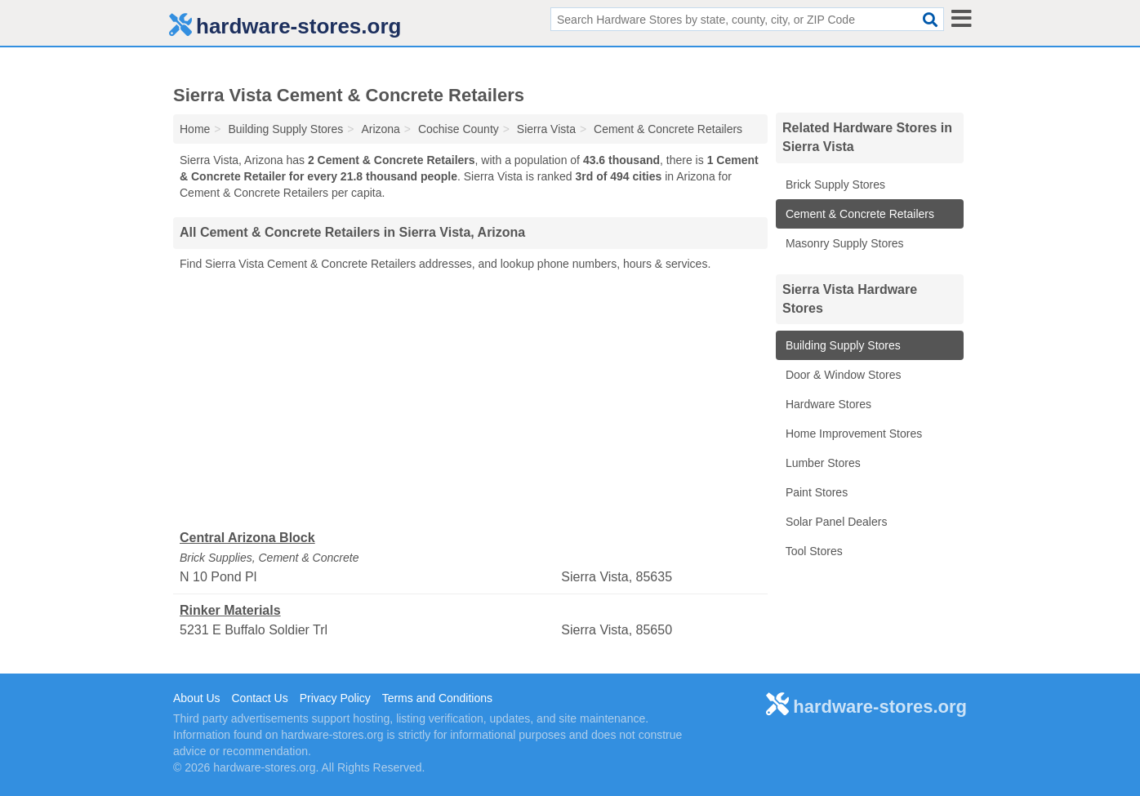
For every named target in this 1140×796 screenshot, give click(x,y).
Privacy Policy (335, 698)
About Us (196, 698)
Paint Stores (815, 492)
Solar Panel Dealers (834, 521)
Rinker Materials (230, 610)
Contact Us (259, 698)
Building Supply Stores (841, 345)
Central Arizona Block (247, 538)
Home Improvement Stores (852, 433)
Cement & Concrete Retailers (858, 213)
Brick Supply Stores (833, 184)
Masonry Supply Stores (843, 243)
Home (195, 129)
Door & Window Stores (842, 374)
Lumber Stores (821, 462)
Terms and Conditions (437, 698)
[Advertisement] (470, 401)
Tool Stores (812, 551)
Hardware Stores (826, 404)
